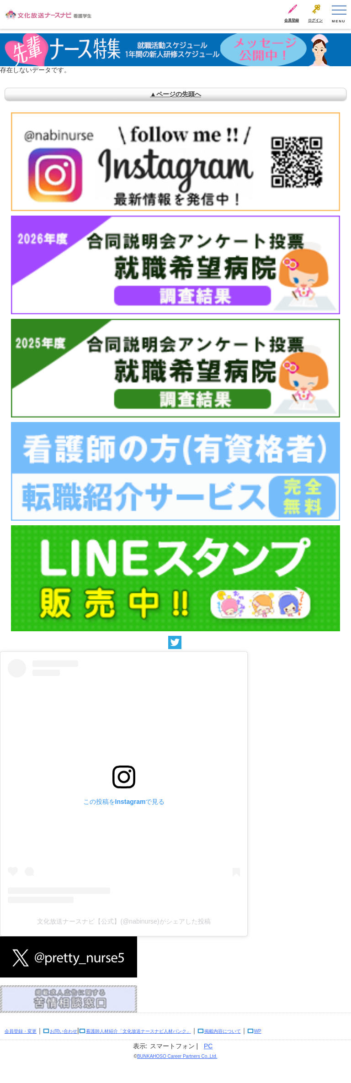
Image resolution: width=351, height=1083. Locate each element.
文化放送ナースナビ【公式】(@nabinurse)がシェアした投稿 (123, 921)
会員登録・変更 (21, 1031)
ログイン (315, 20)
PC (208, 1046)
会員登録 (291, 20)
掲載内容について (222, 1031)
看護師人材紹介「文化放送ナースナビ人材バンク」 (138, 1031)
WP (257, 1031)
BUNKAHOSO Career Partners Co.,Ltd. (177, 1056)
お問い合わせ (63, 1031)
